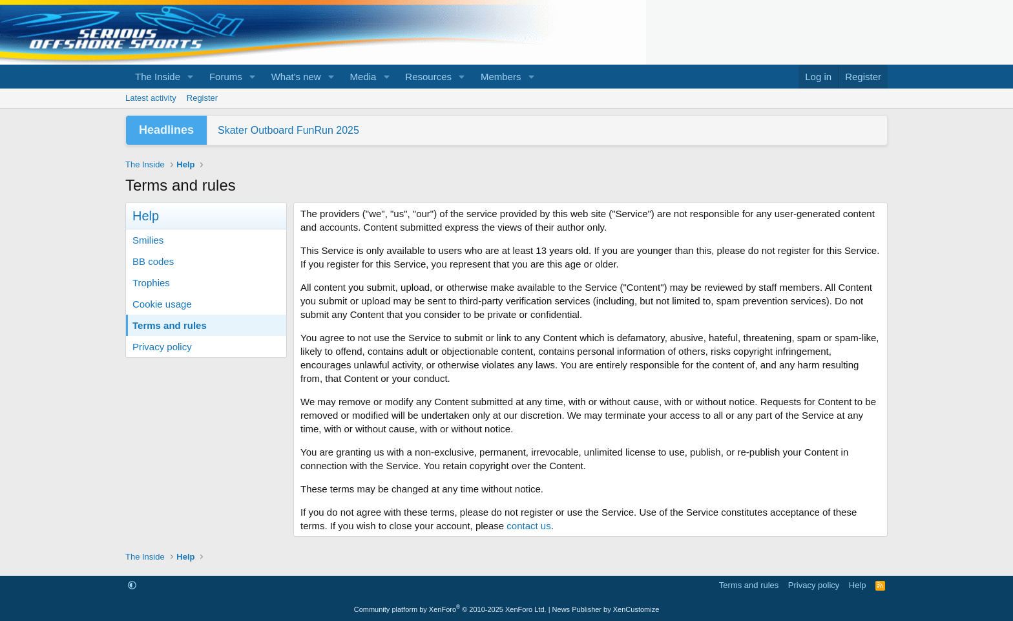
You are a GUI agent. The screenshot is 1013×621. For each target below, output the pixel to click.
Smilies (147, 240)
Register (202, 98)
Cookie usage (162, 304)
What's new (296, 76)
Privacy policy (162, 346)
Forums (225, 76)
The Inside (157, 76)
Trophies (151, 282)
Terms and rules (169, 325)
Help (857, 585)
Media (363, 76)
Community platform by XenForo (450, 609)
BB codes (153, 261)
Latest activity (150, 98)
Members (501, 76)
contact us (528, 525)
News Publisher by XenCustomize (606, 609)
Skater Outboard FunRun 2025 (288, 130)
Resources (428, 76)
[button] (191, 77)
